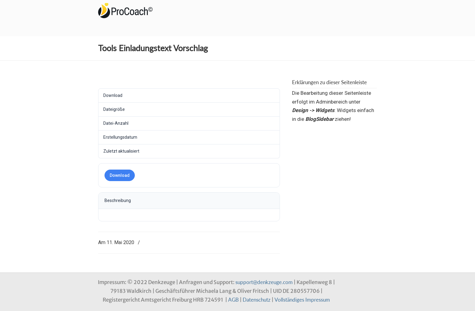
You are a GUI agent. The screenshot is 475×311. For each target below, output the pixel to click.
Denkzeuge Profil (128, 10)
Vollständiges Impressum (302, 299)
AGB (233, 299)
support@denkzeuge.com (264, 282)
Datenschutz (257, 299)
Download (120, 175)
